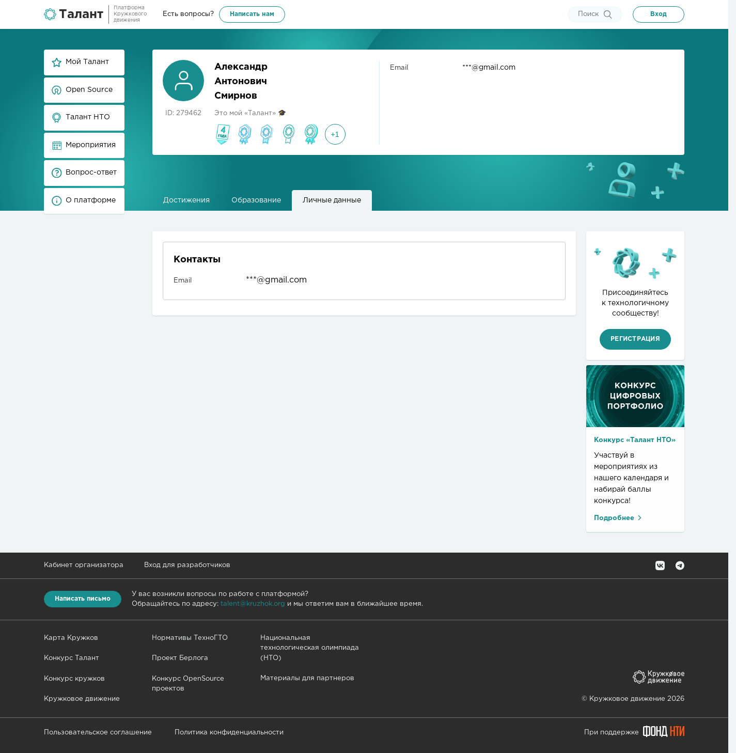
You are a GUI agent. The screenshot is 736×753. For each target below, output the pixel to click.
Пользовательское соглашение (98, 732)
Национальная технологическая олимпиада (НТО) (309, 648)
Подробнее (618, 517)
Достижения (186, 200)
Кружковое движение (82, 699)
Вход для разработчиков (187, 565)
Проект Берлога (180, 658)
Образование (256, 200)
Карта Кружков (71, 638)
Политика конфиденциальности (229, 732)
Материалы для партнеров (307, 678)
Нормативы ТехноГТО (190, 638)
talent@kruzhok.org (253, 604)
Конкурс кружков (74, 679)
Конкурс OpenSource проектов (188, 684)
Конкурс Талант (71, 658)
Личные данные (332, 200)
